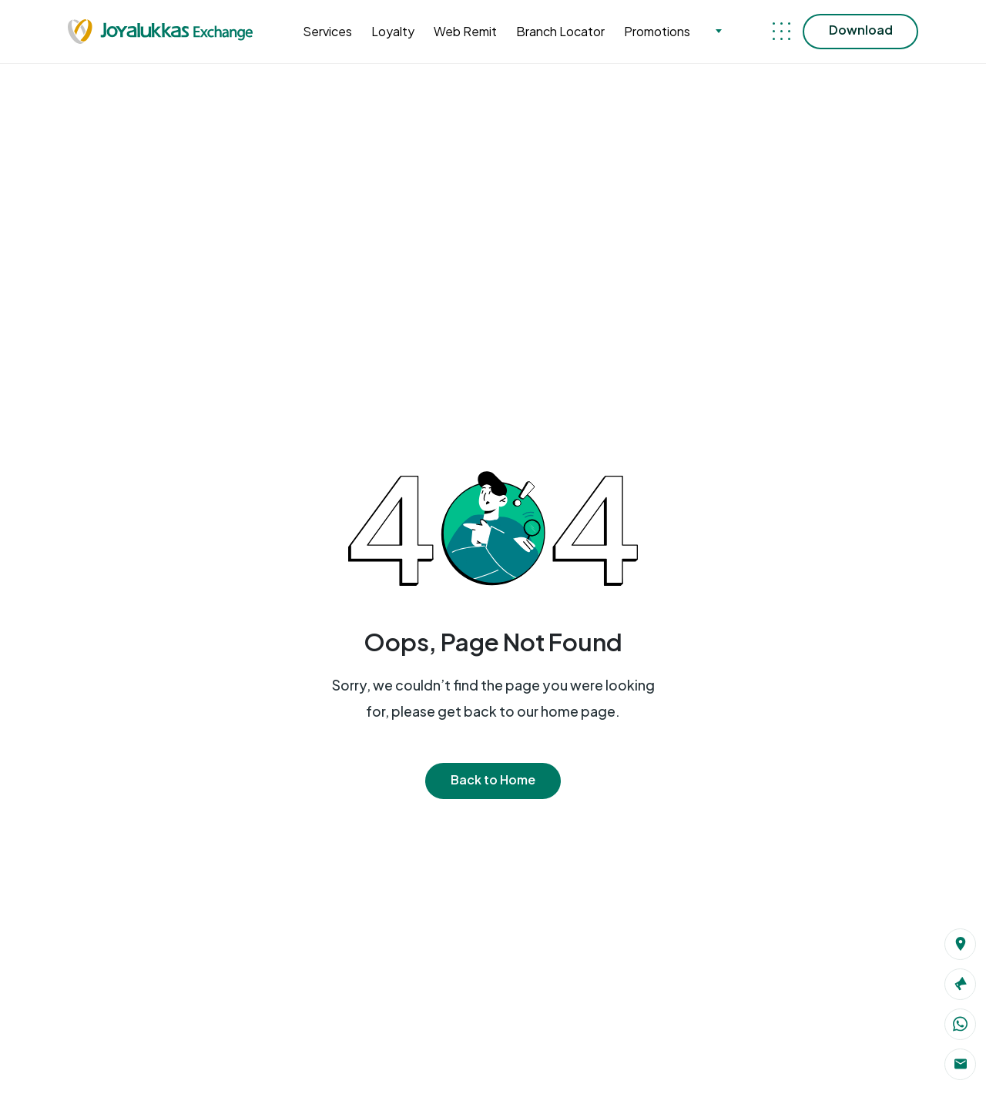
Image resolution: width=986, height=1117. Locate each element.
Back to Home (493, 779)
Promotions (657, 31)
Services (327, 31)
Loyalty (392, 31)
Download (861, 30)
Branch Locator (560, 31)
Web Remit (465, 31)
